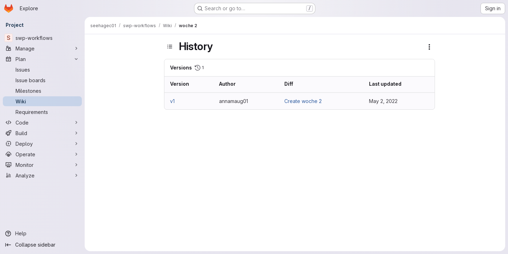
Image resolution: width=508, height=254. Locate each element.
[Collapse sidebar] (42, 245)
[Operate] (42, 154)
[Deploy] (42, 144)
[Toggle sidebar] (169, 46)
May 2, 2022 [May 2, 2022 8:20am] (383, 101)
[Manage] (42, 48)
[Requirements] (42, 112)
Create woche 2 (303, 101)
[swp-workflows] (42, 38)
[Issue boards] (42, 80)
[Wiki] (42, 101)
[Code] (42, 122)
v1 (172, 101)
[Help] (42, 233)
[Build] (42, 133)
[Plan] (42, 59)
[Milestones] (42, 91)
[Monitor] (42, 165)
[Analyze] (42, 175)
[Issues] (42, 69)
